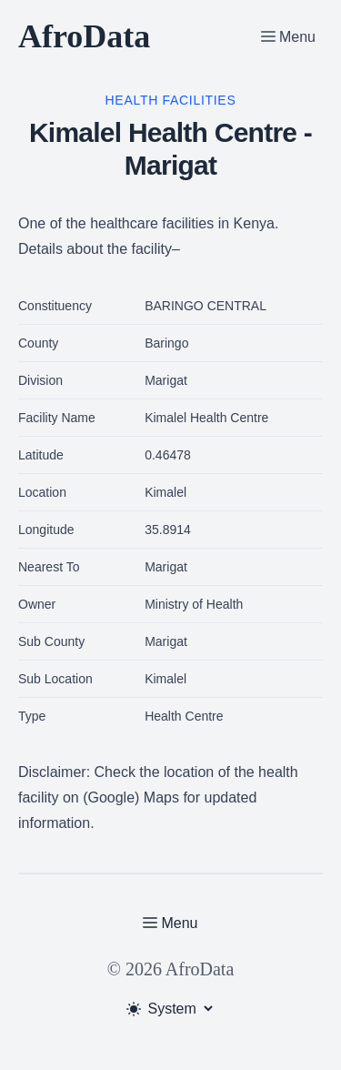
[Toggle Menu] (288, 36)
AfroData (84, 36)
